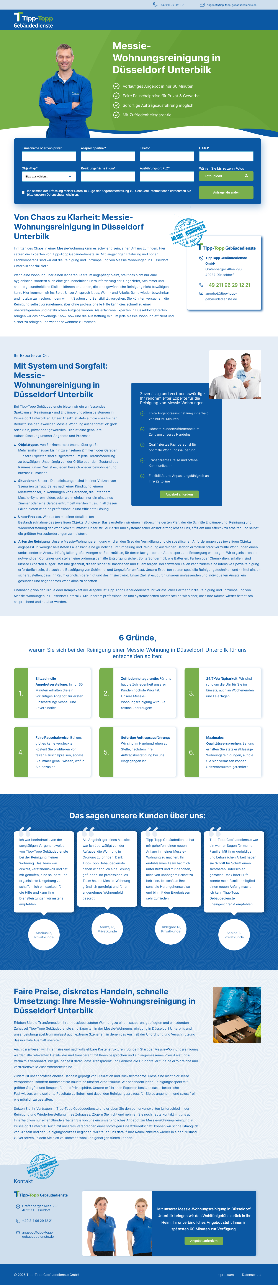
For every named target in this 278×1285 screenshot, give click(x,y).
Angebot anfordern (179, 494)
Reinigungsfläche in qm (98, 168)
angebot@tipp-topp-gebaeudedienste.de (232, 5)
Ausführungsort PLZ (155, 168)
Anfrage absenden (226, 192)
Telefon (145, 148)
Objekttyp (30, 168)
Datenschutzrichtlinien (62, 194)
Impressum (225, 1275)
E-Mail (204, 148)
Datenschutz (251, 1275)
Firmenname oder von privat (42, 148)
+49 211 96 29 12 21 (172, 5)
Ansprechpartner (93, 148)
